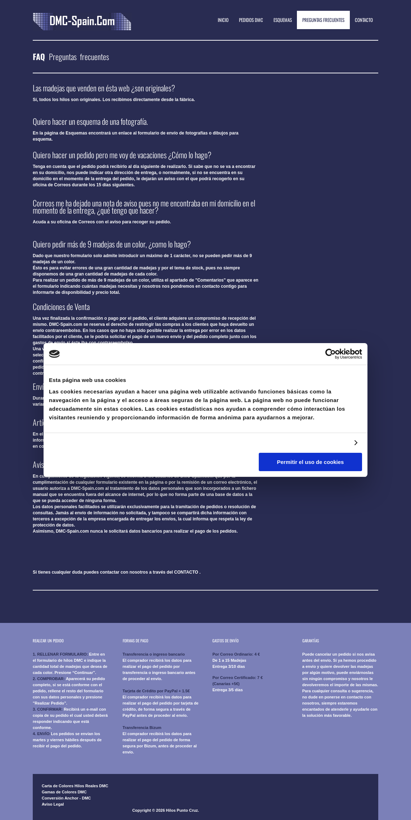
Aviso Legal (53, 804)
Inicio (223, 19)
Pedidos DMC (251, 19)
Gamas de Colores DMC (64, 792)
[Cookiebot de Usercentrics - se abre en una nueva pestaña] (330, 353)
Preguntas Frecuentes (323, 19)
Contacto (364, 19)
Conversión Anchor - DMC (66, 798)
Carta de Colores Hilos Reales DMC (75, 786)
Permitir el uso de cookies (310, 462)
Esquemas (283, 19)
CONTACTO (186, 572)
